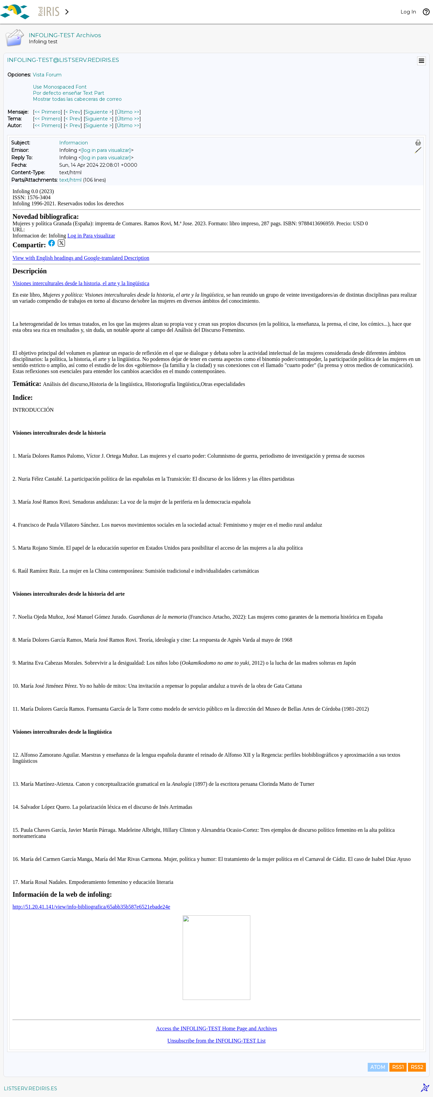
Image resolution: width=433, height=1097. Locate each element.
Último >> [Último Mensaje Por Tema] (128, 119)
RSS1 (398, 1067)
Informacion (73, 143)
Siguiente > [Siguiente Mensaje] (98, 112)
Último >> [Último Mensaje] (128, 112)
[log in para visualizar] (106, 150)
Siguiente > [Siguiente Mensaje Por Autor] (98, 125)
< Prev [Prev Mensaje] (73, 112)
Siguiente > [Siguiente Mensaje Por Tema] (98, 119)
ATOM (377, 1067)
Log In (408, 12)
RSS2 (417, 1067)
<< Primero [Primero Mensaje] (48, 112)
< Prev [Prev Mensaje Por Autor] (73, 125)
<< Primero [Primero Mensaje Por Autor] (48, 125)
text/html (70, 180)
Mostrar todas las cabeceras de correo (77, 99)
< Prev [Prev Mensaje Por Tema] (73, 119)
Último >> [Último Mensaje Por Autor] (128, 125)
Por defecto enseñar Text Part (68, 93)
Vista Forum (47, 75)
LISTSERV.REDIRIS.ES (30, 1088)
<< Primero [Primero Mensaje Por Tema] (48, 119)
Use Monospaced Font (60, 87)
